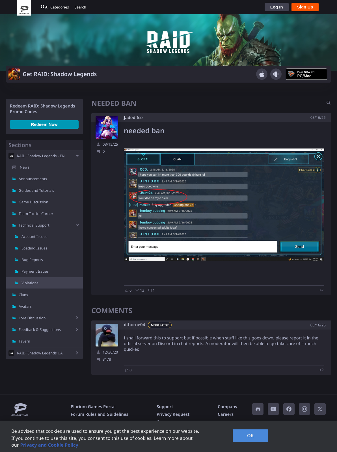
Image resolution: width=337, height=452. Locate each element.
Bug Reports (32, 259)
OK (250, 435)
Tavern (24, 341)
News (24, 167)
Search (80, 7)
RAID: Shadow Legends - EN (41, 155)
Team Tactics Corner (36, 213)
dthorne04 (134, 325)
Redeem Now (44, 124)
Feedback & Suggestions (40, 329)
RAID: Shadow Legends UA (40, 353)
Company (227, 407)
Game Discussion (33, 202)
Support (165, 407)
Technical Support (34, 225)
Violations (29, 282)
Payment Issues (35, 271)
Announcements (33, 178)
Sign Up (305, 7)
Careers (226, 414)
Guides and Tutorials (36, 190)
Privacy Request (173, 414)
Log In (276, 7)
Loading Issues (34, 248)
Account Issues (34, 236)
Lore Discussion (32, 317)
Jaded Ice (133, 117)
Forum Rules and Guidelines (99, 414)
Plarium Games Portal (93, 407)
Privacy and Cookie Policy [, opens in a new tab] (49, 445)
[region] (168, 436)
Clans (23, 294)
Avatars (25, 306)
